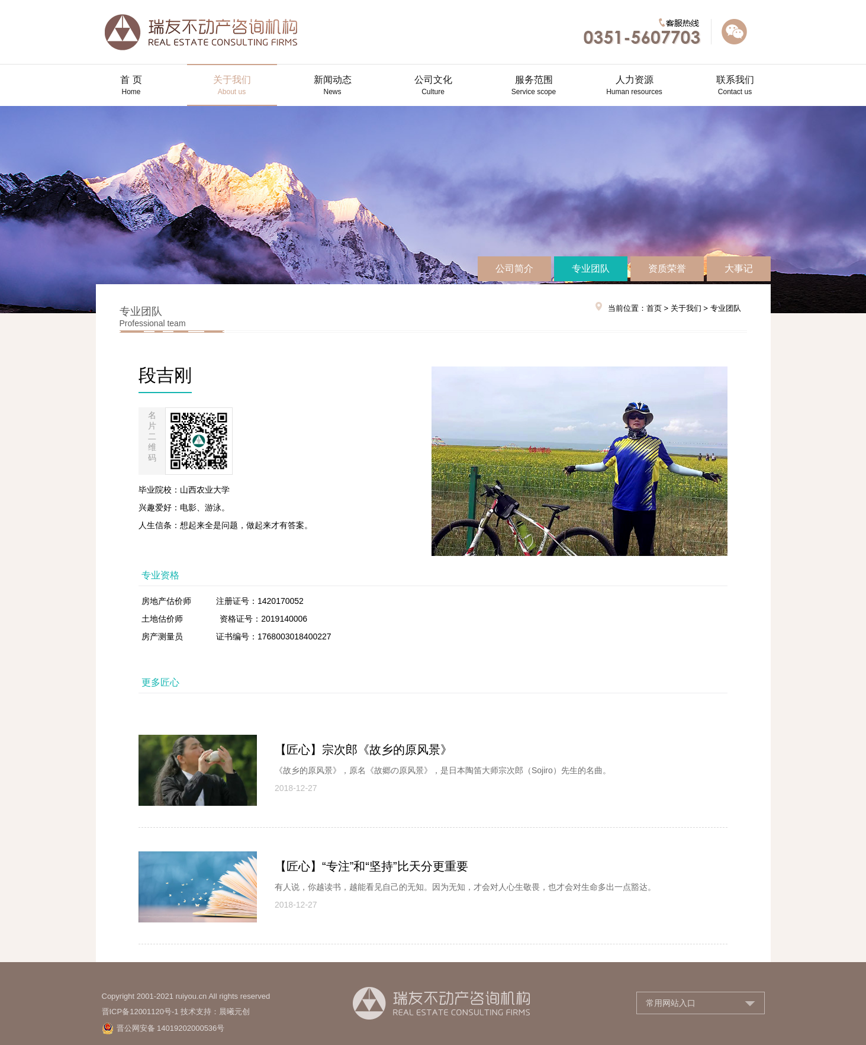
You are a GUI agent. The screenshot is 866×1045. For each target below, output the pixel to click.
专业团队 (591, 268)
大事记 (739, 268)
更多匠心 (160, 682)
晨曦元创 (234, 1011)
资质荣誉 (667, 268)
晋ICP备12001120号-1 (140, 1011)
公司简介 (514, 268)
